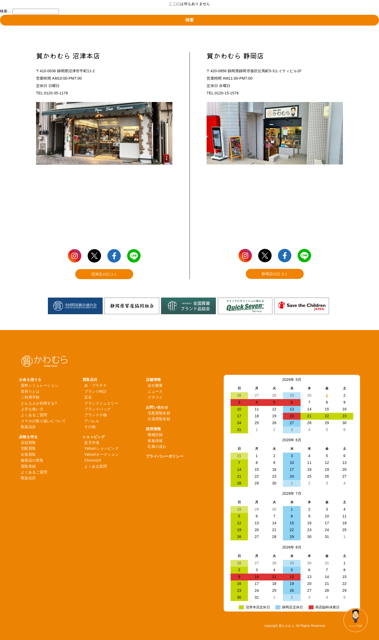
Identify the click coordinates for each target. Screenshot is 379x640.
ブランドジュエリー (101, 403)
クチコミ (155, 397)
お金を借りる (30, 379)
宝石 (88, 397)
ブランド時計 (95, 391)
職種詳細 (155, 435)
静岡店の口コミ (275, 274)
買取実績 (28, 466)
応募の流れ (157, 446)
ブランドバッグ (97, 409)
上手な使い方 (32, 409)
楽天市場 (91, 442)
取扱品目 (28, 427)
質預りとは (30, 391)
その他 (90, 427)
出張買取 (28, 454)
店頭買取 (28, 442)
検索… (5, 11)
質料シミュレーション (39, 385)
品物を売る (28, 437)
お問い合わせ (157, 407)
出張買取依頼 (159, 419)
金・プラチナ (95, 385)
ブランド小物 (95, 415)
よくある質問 (95, 466)
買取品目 (89, 379)
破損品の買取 (32, 460)
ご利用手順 (30, 397)
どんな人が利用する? (39, 403)
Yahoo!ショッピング (101, 448)
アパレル (91, 421)
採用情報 (153, 429)
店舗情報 (153, 379)
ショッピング (93, 437)
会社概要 (155, 385)
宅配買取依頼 (159, 413)
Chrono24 (92, 460)
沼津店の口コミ (104, 274)
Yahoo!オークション (101, 454)
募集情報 (155, 441)
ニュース (155, 391)
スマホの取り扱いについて (43, 421)
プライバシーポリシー (164, 456)
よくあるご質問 (34, 415)
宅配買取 (28, 448)
